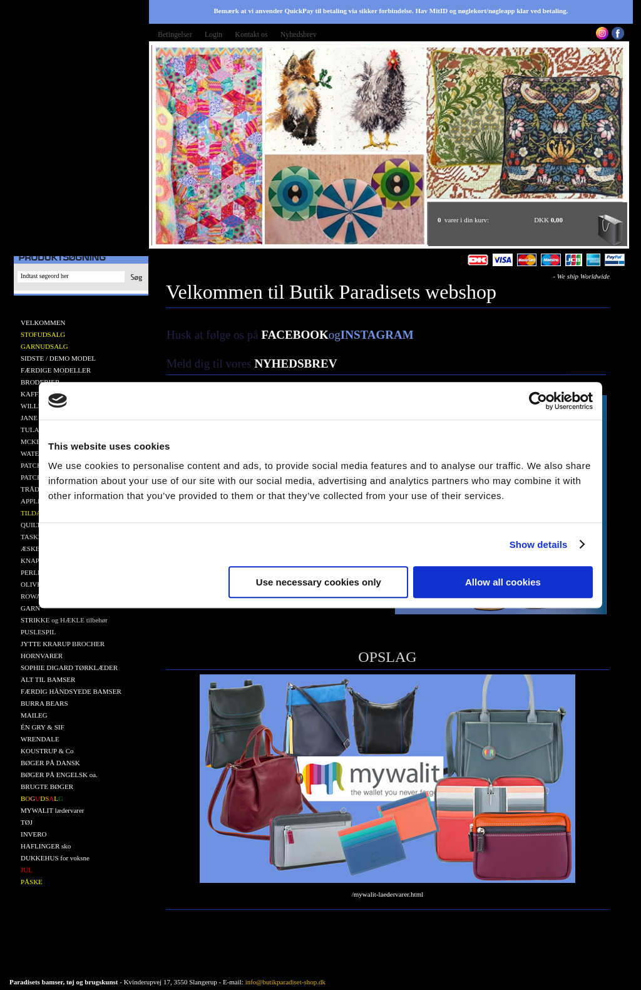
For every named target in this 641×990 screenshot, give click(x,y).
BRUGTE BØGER (47, 786)
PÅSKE (32, 881)
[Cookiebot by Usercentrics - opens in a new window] (538, 400)
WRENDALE (40, 739)
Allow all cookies (503, 582)
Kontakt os (251, 34)
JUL (27, 870)
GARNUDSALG (44, 346)
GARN (30, 608)
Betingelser (175, 34)
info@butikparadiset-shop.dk (285, 982)
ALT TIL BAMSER (48, 679)
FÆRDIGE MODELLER (56, 370)
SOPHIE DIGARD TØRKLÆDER (69, 667)
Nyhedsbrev (298, 34)
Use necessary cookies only (318, 582)
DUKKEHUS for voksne (55, 858)
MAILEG (34, 715)
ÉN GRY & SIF (42, 727)
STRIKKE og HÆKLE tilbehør (64, 620)
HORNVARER (42, 655)
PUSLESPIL (38, 632)
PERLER (33, 572)
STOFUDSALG (43, 334)
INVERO (34, 834)
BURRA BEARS (44, 703)
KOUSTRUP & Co (47, 751)
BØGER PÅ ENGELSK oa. (59, 774)
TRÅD (30, 489)
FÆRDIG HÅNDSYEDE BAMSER (71, 691)
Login (214, 34)
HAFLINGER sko (46, 846)
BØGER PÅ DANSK (50, 762)
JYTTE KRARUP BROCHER (63, 643)
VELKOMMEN (43, 322)
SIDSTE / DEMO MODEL (58, 358)
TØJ (27, 822)
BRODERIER (40, 382)
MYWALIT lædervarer (53, 810)
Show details (539, 544)
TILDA (31, 513)
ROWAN (33, 596)
